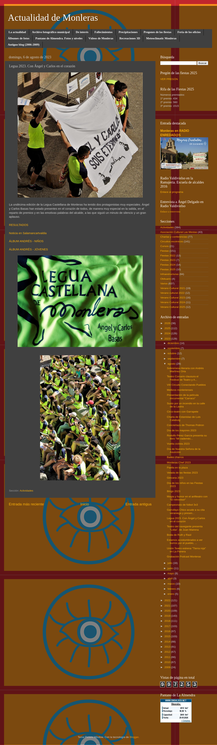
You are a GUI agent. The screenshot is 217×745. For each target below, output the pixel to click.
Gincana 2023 (175, 477)
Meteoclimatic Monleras (161, 38)
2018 (167, 620)
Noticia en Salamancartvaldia (28, 233)
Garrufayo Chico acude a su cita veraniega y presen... (186, 511)
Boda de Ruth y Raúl (179, 534)
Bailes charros (175, 457)
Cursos (164, 246)
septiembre (174, 358)
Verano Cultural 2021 (172, 288)
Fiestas (164, 250)
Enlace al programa (171, 192)
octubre (172, 353)
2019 (167, 615)
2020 (167, 610)
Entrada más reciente (26, 504)
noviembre (174, 348)
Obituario (165, 278)
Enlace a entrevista (170, 211)
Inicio (84, 504)
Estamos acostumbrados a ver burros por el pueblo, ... (185, 541)
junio (171, 568)
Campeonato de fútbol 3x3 (182, 504)
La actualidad (17, 32)
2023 (167, 338)
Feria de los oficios (189, 32)
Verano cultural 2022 (172, 292)
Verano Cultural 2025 (172, 307)
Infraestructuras (169, 274)
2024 (167, 333)
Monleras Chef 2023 (179, 462)
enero (171, 593)
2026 (167, 323)
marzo (172, 583)
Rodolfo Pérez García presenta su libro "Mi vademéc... (187, 437)
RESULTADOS (18, 224)
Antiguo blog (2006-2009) (23, 44)
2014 (167, 641)
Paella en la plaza (177, 467)
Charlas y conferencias (173, 236)
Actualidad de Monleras (53, 17)
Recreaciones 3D (129, 38)
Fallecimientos (103, 32)
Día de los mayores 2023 (181, 430)
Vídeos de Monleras (101, 38)
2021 (167, 605)
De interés (82, 32)
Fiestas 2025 (167, 269)
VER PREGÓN (169, 79)
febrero (172, 588)
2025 (167, 328)
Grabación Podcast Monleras (184, 556)
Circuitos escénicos (171, 241)
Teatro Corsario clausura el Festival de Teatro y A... (182, 378)
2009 (167, 667)
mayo (171, 573)
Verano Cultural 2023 (172, 297)
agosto (172, 363)
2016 (167, 631)
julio (170, 563)
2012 (167, 651)
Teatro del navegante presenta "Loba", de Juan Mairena (185, 528)
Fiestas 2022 (167, 255)
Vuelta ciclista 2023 (178, 443)
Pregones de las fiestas (157, 32)
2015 (167, 636)
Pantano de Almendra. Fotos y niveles (58, 38)
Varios (164, 283)
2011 (167, 657)
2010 (167, 662)
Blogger (134, 737)
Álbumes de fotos (18, 38)
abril (170, 578)
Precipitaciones (128, 32)
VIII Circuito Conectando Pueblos (186, 384)
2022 (167, 600)
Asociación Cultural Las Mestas (178, 232)
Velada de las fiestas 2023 (182, 472)
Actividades (26, 490)
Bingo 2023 (173, 491)
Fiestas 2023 (167, 260)
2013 (167, 646)
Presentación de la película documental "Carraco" (183, 397)
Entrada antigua (139, 504)
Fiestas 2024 (167, 264)
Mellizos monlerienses (180, 389)
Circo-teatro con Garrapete (182, 411)
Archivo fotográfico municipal (51, 32)
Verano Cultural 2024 (172, 302)
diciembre (174, 343)
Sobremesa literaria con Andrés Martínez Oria (185, 370)
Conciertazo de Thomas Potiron (185, 425)
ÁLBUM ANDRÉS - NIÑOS (26, 241)
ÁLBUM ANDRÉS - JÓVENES (28, 249)
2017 (167, 626)
